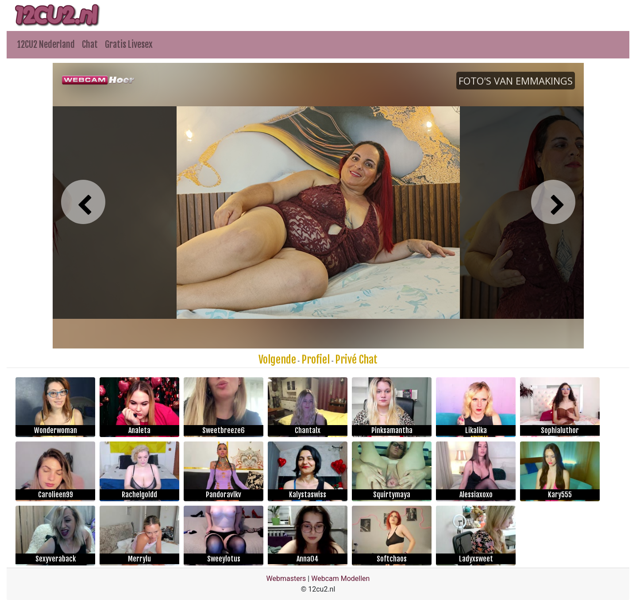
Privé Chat (356, 359)
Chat (90, 44)
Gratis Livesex (129, 44)
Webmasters (286, 578)
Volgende (277, 359)
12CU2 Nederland (46, 44)
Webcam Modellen (340, 578)
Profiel (315, 359)
